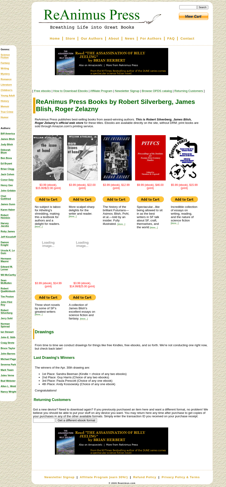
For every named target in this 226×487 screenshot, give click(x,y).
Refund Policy (144, 477)
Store (70, 38)
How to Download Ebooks (70, 91)
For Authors (150, 38)
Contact (187, 38)
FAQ (171, 38)
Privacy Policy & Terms (181, 477)
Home (55, 38)
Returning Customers (188, 91)
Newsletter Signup (127, 91)
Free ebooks (42, 91)
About (114, 38)
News (129, 38)
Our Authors (92, 38)
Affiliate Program (101, 91)
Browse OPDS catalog (157, 91)
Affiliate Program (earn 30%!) (104, 477)
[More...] (39, 227)
